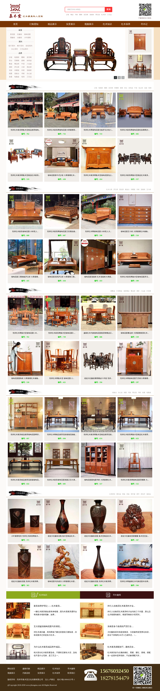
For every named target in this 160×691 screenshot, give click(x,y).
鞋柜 (150, 88)
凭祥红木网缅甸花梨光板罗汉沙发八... (98, 130)
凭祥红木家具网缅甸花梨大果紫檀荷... (61, 130)
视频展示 (11, 673)
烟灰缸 (148, 494)
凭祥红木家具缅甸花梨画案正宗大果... (61, 480)
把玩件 (143, 494)
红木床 (103, 14)
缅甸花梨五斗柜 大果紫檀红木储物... (135, 231)
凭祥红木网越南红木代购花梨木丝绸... (135, 581)
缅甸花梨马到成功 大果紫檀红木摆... (62, 581)
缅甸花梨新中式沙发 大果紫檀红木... (62, 175)
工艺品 (109, 14)
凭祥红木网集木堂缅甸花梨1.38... (25, 333)
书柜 (76, 14)
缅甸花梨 (27, 34)
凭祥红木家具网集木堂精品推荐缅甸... (25, 130)
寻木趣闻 (117, 595)
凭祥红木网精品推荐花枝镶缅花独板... (61, 434)
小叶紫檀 (27, 37)
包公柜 (140, 88)
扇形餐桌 (127, 291)
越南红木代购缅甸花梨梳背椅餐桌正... (98, 333)
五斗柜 (148, 189)
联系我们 (71, 673)
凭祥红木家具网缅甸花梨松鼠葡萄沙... (135, 130)
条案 (10, 77)
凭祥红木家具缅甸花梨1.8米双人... (25, 231)
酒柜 (10, 67)
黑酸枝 (12, 37)
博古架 (97, 14)
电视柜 (16, 57)
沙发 (67, 14)
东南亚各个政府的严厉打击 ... (121, 626)
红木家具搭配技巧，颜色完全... (121, 647)
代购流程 (26, 673)
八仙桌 (29, 64)
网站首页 (11, 669)
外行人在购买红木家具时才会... (121, 606)
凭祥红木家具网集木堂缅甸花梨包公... (98, 175)
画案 (10, 73)
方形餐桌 (119, 291)
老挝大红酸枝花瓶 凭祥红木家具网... (25, 581)
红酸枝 (19, 34)
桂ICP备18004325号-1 (66, 680)
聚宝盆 (118, 494)
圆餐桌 (112, 291)
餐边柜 (16, 64)
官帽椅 (16, 60)
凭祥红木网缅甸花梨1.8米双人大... (98, 231)
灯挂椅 (148, 291)
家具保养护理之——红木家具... (47, 606)
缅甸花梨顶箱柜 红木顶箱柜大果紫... (98, 277)
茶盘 (128, 494)
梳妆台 (127, 189)
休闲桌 (29, 60)
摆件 (138, 494)
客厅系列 (11, 46)
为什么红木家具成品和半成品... (47, 647)
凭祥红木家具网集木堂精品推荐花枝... (98, 434)
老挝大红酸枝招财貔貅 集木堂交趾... (135, 536)
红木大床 (109, 189)
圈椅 (80, 14)
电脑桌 (16, 77)
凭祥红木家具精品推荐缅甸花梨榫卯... (25, 434)
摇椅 (23, 60)
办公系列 (14, 49)
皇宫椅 (86, 14)
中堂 (23, 64)
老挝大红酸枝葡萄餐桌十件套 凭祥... (98, 378)
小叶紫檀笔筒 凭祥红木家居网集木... (25, 536)
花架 (10, 70)
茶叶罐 (133, 494)
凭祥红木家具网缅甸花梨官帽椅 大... (135, 480)
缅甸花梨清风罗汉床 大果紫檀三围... (62, 277)
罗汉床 (16, 67)
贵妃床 (29, 67)
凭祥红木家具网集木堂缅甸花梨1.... (61, 333)
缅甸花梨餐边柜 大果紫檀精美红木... (135, 333)
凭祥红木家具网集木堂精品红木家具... (25, 175)
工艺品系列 (24, 49)
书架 (129, 392)
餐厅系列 (20, 46)
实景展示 (41, 673)
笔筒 (23, 77)
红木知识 (43, 595)
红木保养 (56, 673)
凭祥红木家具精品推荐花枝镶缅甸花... (25, 480)
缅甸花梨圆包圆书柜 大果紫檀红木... (98, 480)
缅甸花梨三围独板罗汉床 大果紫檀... (25, 277)
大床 (23, 67)
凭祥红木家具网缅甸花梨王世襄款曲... (61, 231)
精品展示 (41, 669)
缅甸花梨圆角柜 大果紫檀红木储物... (25, 378)
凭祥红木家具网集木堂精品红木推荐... (135, 434)
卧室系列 (29, 46)
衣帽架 (16, 70)
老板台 (16, 73)
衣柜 (23, 70)
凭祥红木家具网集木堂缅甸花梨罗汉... (135, 277)
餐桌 (72, 14)
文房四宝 (112, 494)
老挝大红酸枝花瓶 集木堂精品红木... (62, 536)
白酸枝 (19, 37)
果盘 (123, 494)
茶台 (10, 60)
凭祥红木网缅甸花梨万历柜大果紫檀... (135, 378)
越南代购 (26, 669)
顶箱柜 (92, 14)
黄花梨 (12, 34)
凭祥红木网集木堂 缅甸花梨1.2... (61, 378)
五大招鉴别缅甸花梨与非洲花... (47, 626)
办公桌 (29, 73)
